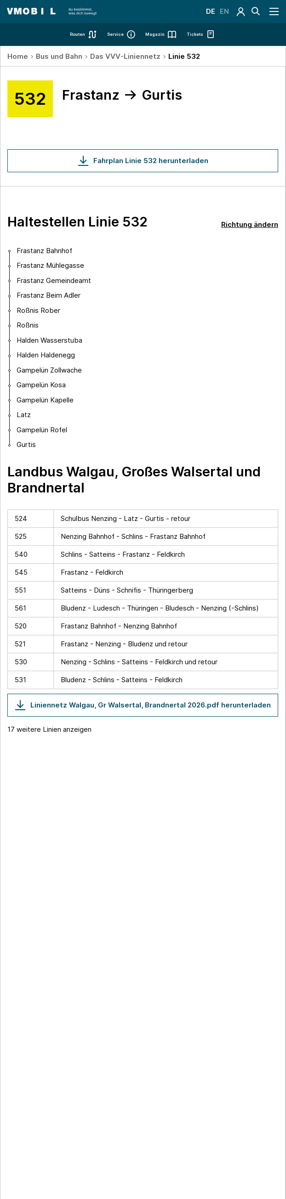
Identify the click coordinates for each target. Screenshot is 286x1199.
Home (17, 56)
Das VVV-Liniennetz (125, 56)
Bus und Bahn (59, 56)
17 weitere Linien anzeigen (49, 729)
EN (224, 11)
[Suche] (255, 11)
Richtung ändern (249, 224)
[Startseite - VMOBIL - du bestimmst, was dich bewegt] (51, 11)
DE (210, 11)
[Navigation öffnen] (274, 11)
